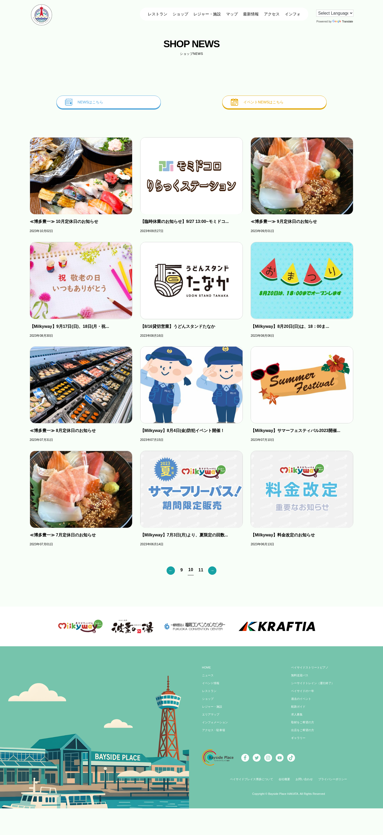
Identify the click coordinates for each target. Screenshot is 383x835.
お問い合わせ (305, 782)
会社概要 (284, 782)
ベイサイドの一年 (303, 693)
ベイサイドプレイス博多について (249, 782)
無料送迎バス (300, 678)
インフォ (292, 14)
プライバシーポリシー (336, 782)
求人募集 (297, 717)
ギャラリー (299, 740)
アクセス (271, 14)
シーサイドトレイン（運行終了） (314, 686)
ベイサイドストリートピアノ (311, 670)
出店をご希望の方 (303, 733)
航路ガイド (299, 709)
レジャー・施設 (207, 14)
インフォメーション (216, 725)
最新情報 (250, 14)
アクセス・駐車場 (214, 733)
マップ (232, 14)
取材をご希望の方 (303, 725)
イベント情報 (211, 686)
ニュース (208, 678)
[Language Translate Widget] (334, 13)
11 (200, 570)
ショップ (180, 14)
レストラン (157, 14)
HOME (206, 670)
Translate (342, 21)
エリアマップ (211, 717)
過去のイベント (302, 701)
